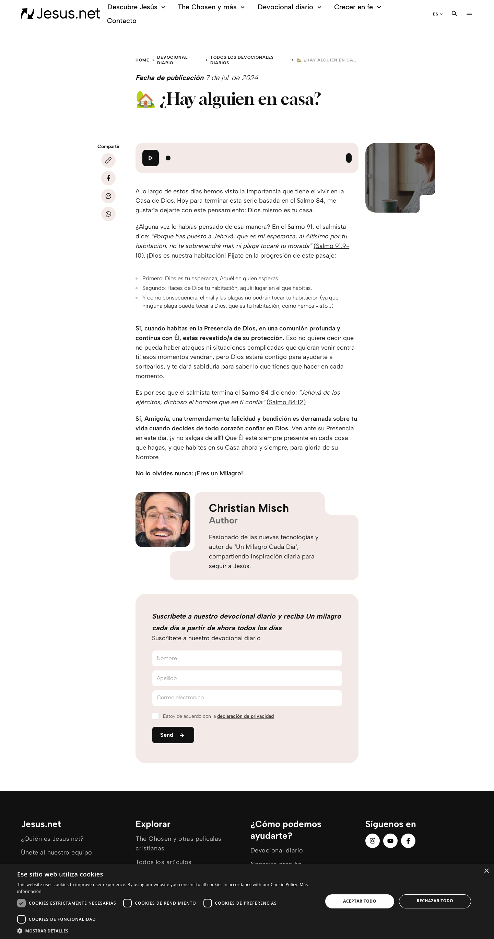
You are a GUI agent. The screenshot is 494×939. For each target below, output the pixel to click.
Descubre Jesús (137, 7)
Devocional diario (291, 7)
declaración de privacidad (245, 716)
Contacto (122, 20)
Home (142, 60)
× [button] (486, 871)
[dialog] (247, 901)
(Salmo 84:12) (286, 402)
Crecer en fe (358, 7)
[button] (165, 930)
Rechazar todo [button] (435, 901)
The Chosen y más (212, 7)
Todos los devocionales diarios (242, 60)
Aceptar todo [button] (359, 901)
